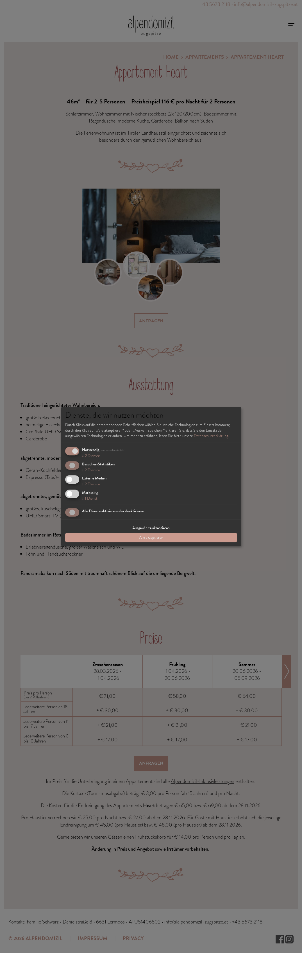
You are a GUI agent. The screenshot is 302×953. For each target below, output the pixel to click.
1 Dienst (89, 498)
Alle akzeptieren (151, 537)
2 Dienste (91, 455)
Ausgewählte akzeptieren (151, 528)
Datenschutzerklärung (211, 435)
